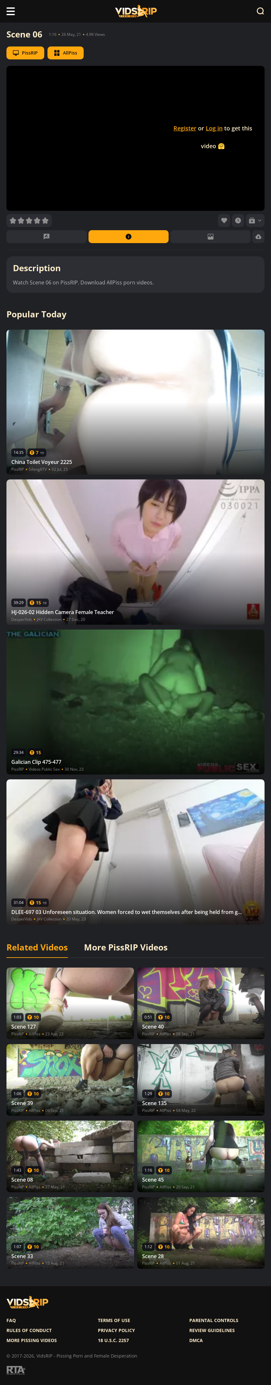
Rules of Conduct (29, 1330)
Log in (214, 128)
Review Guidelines (212, 1330)
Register (184, 128)
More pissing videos (31, 1340)
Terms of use (114, 1320)
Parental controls (213, 1320)
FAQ (11, 1320)
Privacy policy (116, 1330)
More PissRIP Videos (126, 947)
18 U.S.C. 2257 (113, 1340)
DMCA (196, 1340)
